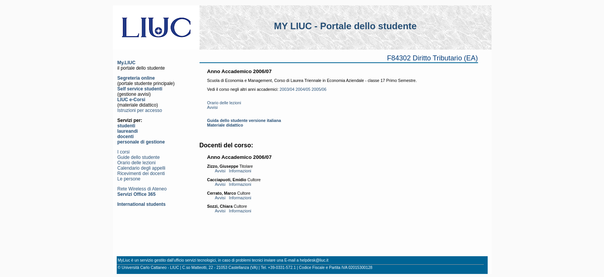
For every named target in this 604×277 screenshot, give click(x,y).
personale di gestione (141, 142)
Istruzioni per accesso (139, 110)
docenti (125, 136)
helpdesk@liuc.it (314, 260)
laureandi (127, 131)
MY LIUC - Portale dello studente (345, 26)
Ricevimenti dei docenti (141, 173)
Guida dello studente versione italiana (244, 120)
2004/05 (302, 89)
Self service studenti (140, 89)
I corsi (123, 152)
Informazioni (240, 171)
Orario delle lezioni (136, 162)
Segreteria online (136, 78)
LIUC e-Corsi (131, 99)
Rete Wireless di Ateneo (142, 189)
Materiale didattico (225, 125)
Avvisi (212, 107)
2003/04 (287, 89)
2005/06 (319, 89)
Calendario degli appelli (141, 168)
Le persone (129, 179)
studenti (126, 125)
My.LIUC (126, 62)
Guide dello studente (138, 157)
